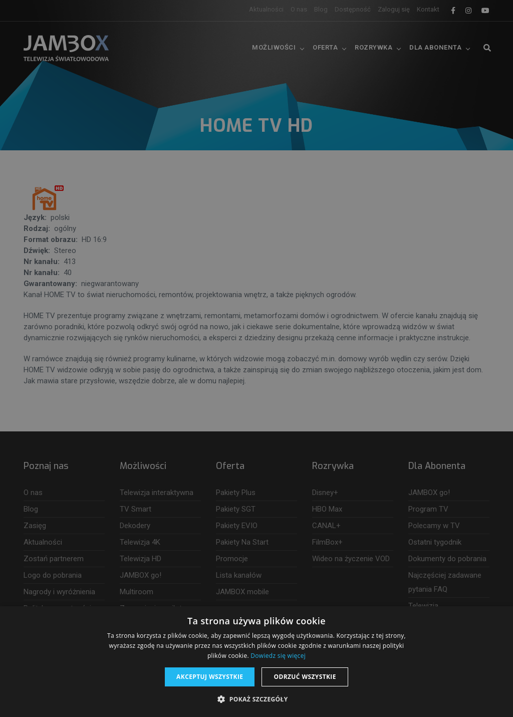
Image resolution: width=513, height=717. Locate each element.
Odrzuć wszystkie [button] (305, 676)
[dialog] (256, 358)
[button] (256, 699)
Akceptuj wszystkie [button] (209, 676)
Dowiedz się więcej (278, 655)
